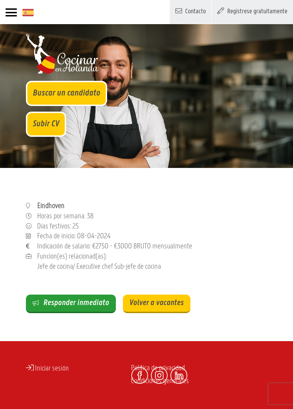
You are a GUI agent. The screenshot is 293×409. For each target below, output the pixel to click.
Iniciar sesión (47, 368)
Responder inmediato (71, 303)
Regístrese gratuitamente (252, 11)
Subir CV (46, 124)
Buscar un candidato (66, 93)
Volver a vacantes (157, 303)
